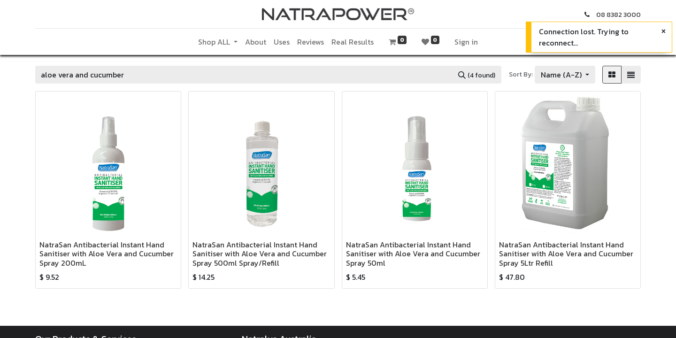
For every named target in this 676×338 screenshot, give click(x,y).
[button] (565, 75)
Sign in (466, 41)
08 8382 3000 (618, 15)
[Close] (663, 31)
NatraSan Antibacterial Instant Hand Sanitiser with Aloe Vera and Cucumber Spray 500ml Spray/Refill (259, 253)
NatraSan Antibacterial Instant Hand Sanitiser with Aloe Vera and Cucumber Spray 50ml (413, 253)
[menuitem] (255, 41)
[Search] (476, 75)
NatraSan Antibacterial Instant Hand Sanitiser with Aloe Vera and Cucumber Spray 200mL (106, 253)
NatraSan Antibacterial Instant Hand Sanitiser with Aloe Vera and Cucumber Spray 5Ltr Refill (566, 253)
